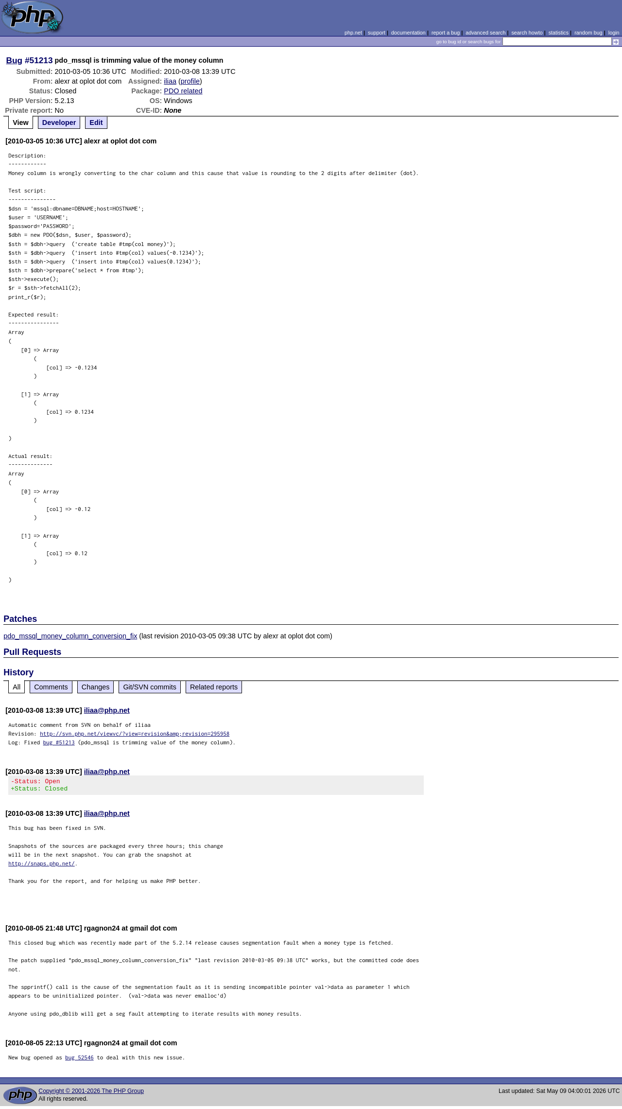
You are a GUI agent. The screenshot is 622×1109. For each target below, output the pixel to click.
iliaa (170, 81)
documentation (408, 32)
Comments (51, 687)
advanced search (485, 32)
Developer (59, 122)
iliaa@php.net (107, 710)
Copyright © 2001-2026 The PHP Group (91, 1094)
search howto (526, 32)
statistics (559, 32)
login (614, 32)
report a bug (446, 32)
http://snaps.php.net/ (41, 866)
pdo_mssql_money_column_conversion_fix (70, 636)
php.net (353, 32)
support (376, 32)
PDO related (183, 91)
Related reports (214, 687)
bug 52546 (79, 1060)
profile (190, 81)
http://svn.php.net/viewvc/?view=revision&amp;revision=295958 (134, 733)
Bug (14, 60)
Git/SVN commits (149, 687)
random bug (588, 32)
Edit (96, 122)
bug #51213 (59, 742)
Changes (96, 687)
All (16, 687)
